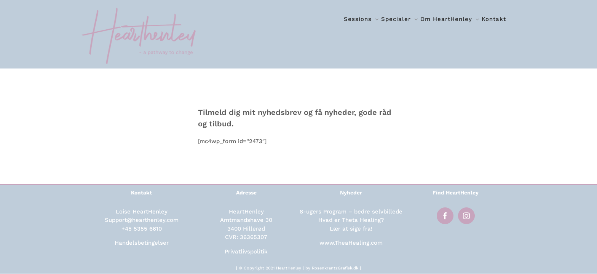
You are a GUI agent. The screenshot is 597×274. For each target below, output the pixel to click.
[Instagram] (466, 215)
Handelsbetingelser (142, 242)
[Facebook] (445, 215)
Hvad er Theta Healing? (351, 220)
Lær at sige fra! (351, 228)
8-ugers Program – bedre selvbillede (351, 211)
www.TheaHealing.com (351, 242)
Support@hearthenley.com (142, 220)
